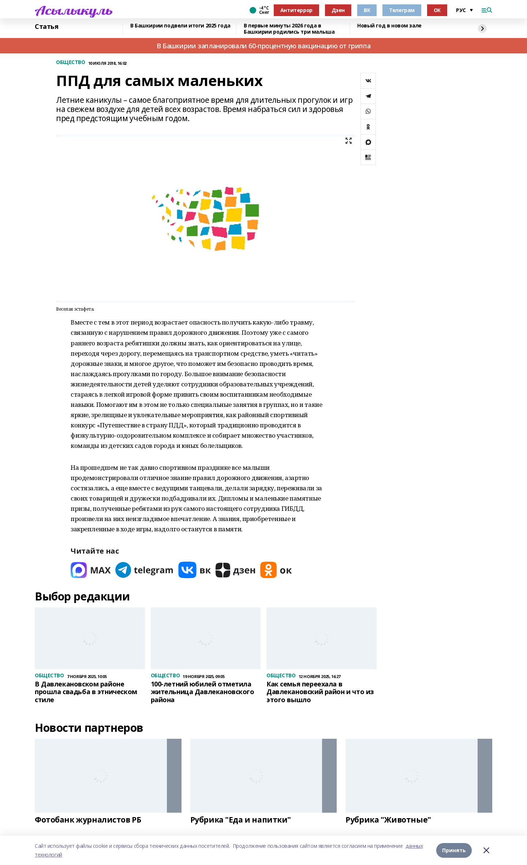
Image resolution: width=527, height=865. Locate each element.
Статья (46, 27)
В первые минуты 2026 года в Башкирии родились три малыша (289, 29)
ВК (367, 10)
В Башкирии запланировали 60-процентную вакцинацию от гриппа (263, 45)
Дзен (338, 10)
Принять (454, 850)
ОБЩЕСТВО (70, 62)
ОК (437, 10)
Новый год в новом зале (389, 26)
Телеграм (402, 10)
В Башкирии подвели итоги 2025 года (180, 26)
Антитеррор (296, 10)
